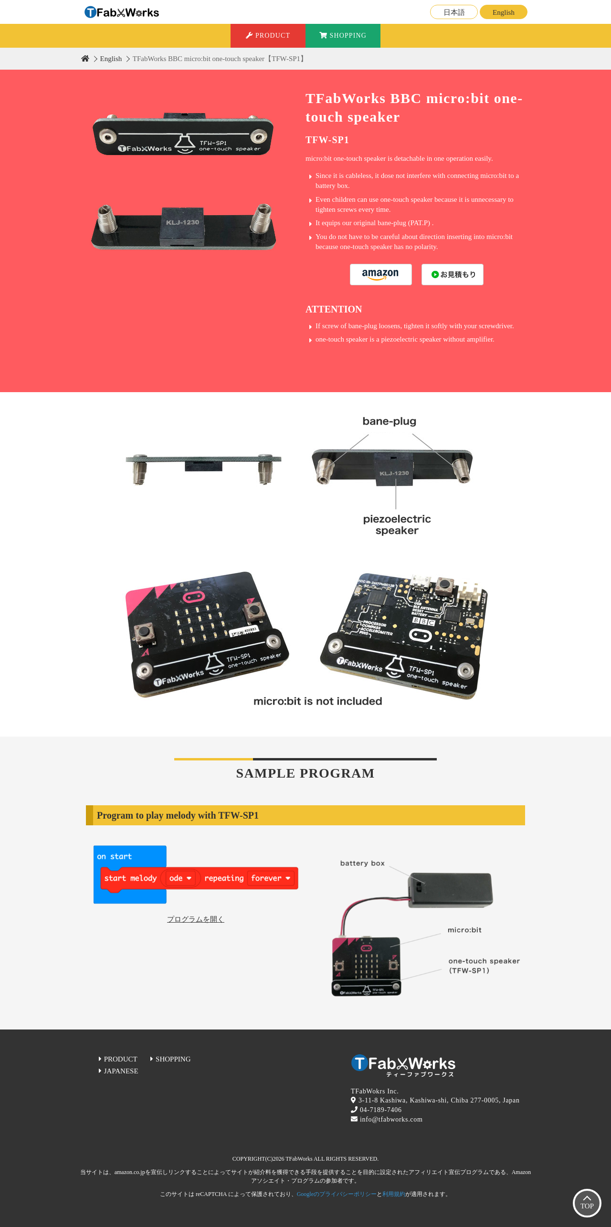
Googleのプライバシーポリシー (337, 1194)
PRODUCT (268, 35)
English (504, 12)
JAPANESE (121, 1071)
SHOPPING (343, 35)
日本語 (454, 12)
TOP (587, 1206)
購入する (381, 274)
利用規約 (393, 1194)
